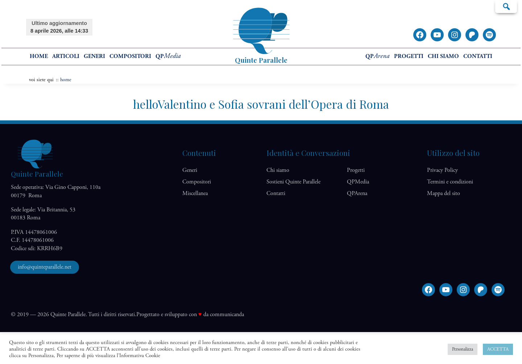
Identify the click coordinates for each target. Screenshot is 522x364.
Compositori (130, 56)
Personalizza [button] (462, 349)
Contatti (477, 56)
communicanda (227, 314)
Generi (94, 56)
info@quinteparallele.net (44, 267)
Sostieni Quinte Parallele (293, 182)
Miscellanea (195, 193)
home (39, 56)
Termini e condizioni (450, 182)
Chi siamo (443, 56)
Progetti (408, 56)
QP (168, 56)
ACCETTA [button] (498, 349)
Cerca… (506, 6)
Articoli (65, 56)
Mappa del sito (443, 193)
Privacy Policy (442, 170)
